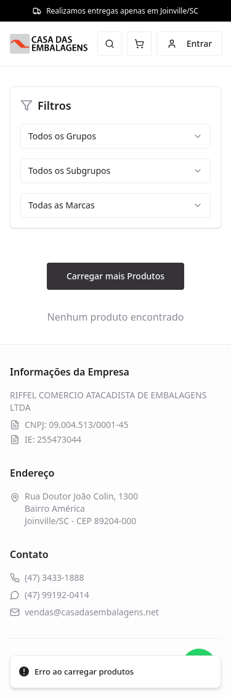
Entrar (190, 43)
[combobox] (115, 136)
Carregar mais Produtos (115, 276)
